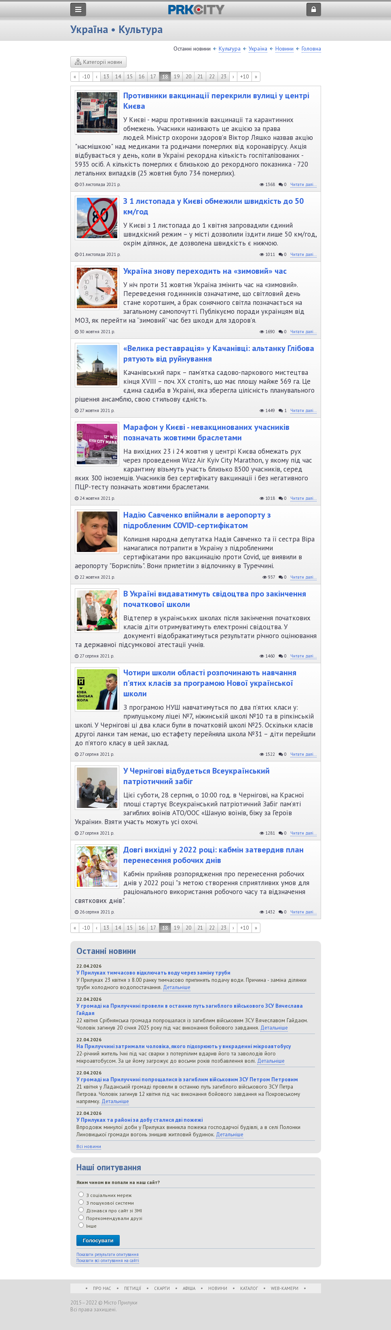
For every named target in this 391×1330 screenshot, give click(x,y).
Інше (87, 1226)
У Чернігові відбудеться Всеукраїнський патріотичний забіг (196, 776)
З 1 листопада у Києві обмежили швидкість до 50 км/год (213, 206)
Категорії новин (98, 62)
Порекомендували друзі (110, 1218)
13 (106, 76)
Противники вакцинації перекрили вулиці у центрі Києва (216, 100)
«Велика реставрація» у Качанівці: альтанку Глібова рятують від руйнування (218, 353)
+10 (244, 76)
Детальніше (176, 987)
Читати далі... (303, 184)
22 (212, 76)
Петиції (132, 1288)
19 (177, 76)
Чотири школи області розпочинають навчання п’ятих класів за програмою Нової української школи (209, 683)
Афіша (189, 1288)
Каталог (249, 1288)
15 (130, 76)
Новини (284, 48)
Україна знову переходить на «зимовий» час (205, 271)
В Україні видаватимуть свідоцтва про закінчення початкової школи (214, 598)
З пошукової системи (106, 1203)
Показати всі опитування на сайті (107, 1260)
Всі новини (88, 1146)
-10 (86, 76)
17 (153, 76)
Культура (230, 48)
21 (200, 76)
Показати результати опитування (107, 1254)
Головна (311, 48)
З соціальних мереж (105, 1195)
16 (141, 76)
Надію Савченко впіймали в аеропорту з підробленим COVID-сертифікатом (197, 520)
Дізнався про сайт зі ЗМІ (110, 1210)
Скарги (162, 1288)
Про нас (102, 1288)
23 (223, 76)
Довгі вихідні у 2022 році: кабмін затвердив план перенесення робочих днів (213, 854)
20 (188, 76)
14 (118, 76)
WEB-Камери (284, 1288)
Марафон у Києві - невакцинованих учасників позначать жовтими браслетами (206, 432)
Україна (258, 48)
